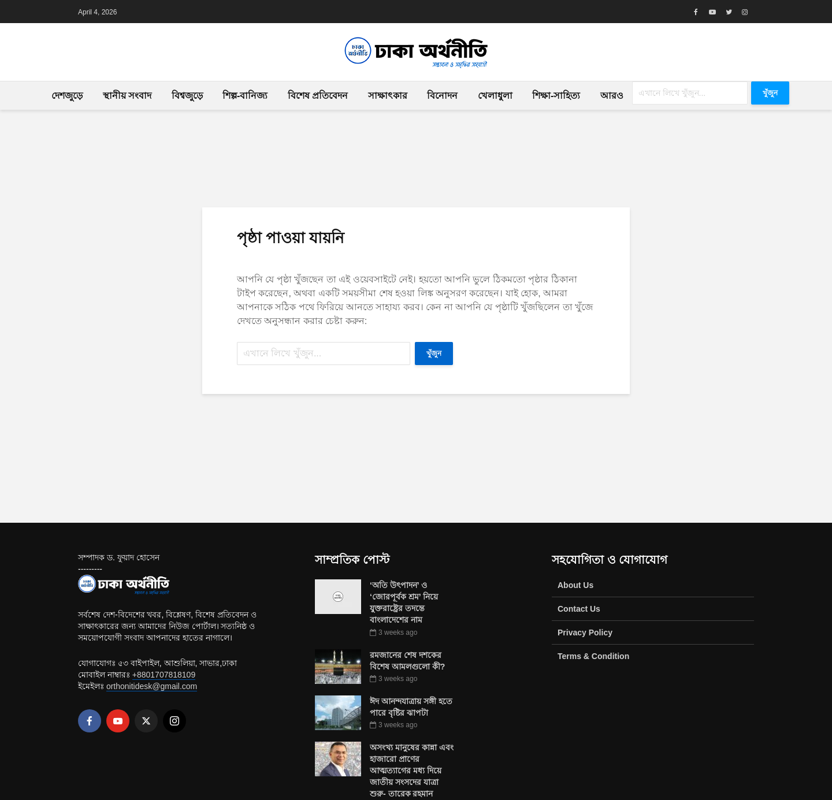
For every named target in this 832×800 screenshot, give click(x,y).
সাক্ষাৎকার (387, 96)
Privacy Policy (585, 632)
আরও (611, 96)
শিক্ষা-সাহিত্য (556, 96)
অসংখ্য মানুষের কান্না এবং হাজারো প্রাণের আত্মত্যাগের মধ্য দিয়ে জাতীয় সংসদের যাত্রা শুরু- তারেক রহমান (412, 770)
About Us (575, 585)
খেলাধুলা (495, 96)
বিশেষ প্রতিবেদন (318, 96)
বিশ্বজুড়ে (187, 96)
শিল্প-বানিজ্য (245, 96)
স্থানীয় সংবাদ (127, 96)
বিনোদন (442, 96)
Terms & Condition (593, 656)
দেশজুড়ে (67, 96)
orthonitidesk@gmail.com (151, 686)
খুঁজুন (770, 93)
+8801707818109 (163, 674)
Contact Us (579, 608)
